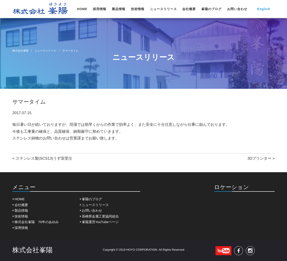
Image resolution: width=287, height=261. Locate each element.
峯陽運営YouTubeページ (100, 222)
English (263, 9)
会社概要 (189, 9)
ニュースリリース (163, 9)
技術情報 (137, 9)
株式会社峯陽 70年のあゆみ (37, 222)
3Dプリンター (260, 158)
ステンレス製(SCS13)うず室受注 (44, 158)
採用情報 (99, 9)
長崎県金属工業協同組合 (100, 216)
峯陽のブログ (211, 9)
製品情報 (118, 9)
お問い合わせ (237, 9)
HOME (82, 9)
